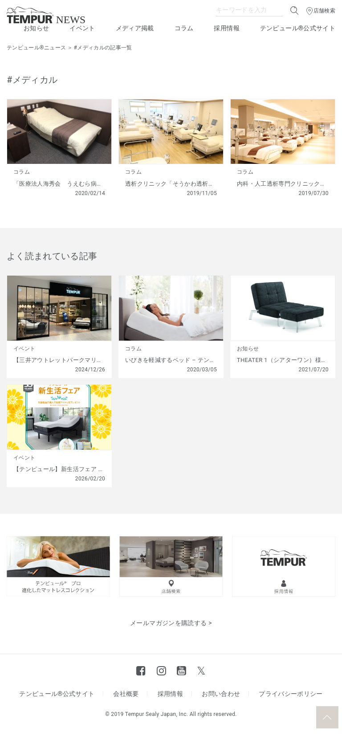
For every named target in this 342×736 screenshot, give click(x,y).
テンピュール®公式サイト (297, 28)
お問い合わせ (221, 693)
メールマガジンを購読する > (171, 622)
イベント (82, 28)
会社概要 (125, 693)
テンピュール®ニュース (36, 48)
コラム (184, 28)
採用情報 (226, 28)
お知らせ (36, 28)
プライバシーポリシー (291, 693)
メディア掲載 (135, 28)
